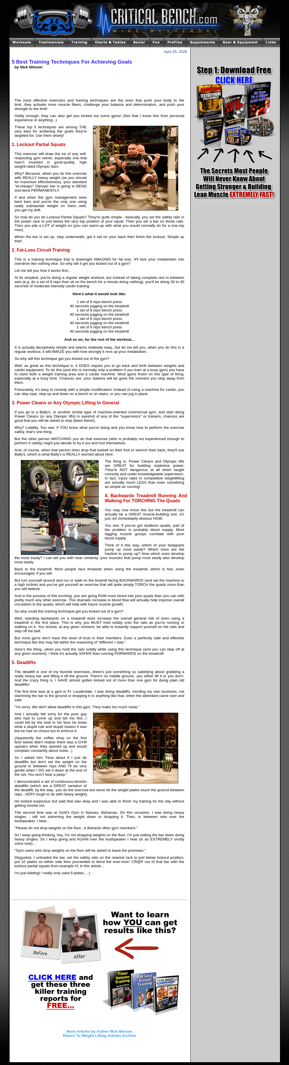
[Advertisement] (100, 85)
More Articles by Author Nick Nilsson (100, 1031)
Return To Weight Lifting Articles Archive (99, 1035)
